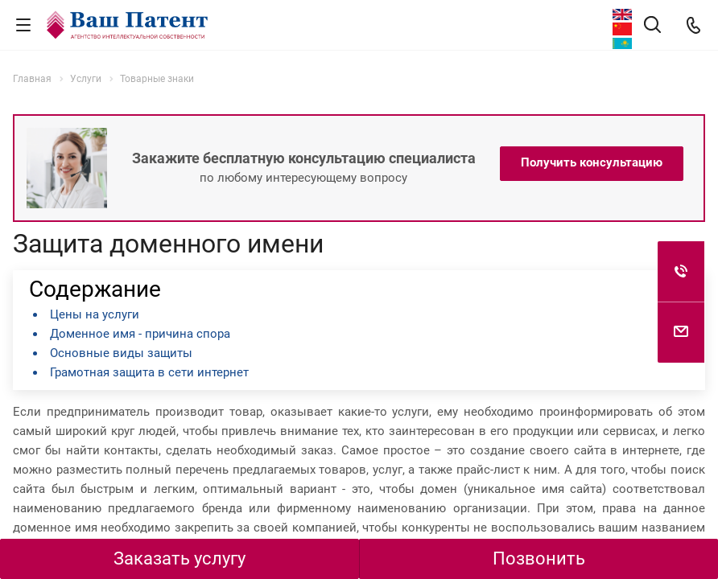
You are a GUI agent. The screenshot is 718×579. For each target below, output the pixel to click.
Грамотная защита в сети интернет (149, 372)
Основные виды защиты (121, 353)
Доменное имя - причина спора (140, 333)
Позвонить (539, 558)
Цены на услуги (94, 314)
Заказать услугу (179, 558)
